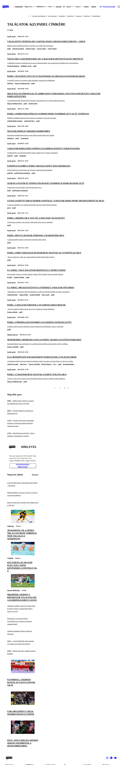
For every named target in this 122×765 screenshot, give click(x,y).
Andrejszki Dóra (29, 121)
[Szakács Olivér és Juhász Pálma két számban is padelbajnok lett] (61, 185)
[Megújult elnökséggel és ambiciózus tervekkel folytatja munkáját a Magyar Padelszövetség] (61, 97)
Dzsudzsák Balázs (68, 364)
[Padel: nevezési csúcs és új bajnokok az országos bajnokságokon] (61, 78)
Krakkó (9, 277)
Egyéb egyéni (11, 36)
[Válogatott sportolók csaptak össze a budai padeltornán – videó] (61, 43)
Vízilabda (10, 558)
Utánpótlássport (96, 16)
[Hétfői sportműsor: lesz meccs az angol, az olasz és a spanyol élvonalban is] (22, 494)
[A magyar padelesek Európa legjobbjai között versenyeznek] (61, 150)
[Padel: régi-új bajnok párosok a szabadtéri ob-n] (61, 237)
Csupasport (79, 16)
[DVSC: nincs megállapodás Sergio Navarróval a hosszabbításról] (23, 733)
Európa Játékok (12, 312)
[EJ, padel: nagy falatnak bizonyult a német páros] (61, 272)
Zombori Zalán (30, 48)
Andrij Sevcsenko (12, 364)
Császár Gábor (41, 48)
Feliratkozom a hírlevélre (23, 466)
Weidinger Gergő (26, 66)
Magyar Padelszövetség (22, 83)
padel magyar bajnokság (20, 190)
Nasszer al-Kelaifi (12, 347)
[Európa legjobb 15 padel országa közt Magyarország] (61, 168)
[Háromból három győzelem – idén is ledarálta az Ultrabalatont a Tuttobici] (22, 435)
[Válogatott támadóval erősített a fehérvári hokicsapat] (22, 633)
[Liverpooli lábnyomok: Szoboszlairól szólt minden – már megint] (22, 484)
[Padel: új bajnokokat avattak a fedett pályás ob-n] (61, 376)
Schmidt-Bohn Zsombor (14, 121)
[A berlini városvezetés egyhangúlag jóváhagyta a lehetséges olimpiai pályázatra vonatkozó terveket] (22, 423)
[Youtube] (115, 758)
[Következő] (64, 388)
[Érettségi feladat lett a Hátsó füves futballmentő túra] (22, 412)
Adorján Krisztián (18, 48)
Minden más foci (12, 335)
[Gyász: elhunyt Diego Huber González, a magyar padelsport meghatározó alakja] (61, 202)
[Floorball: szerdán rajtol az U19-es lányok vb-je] (23, 672)
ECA (54, 364)
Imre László (45, 295)
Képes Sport (70, 16)
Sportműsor (62, 16)
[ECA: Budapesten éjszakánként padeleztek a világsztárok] (61, 359)
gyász (9, 208)
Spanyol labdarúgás (13, 590)
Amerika (58, 6)
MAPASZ (10, 83)
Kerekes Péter (33, 103)
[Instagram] (107, 758)
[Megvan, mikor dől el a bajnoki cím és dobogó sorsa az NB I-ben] (22, 504)
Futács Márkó (52, 48)
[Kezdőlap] (5, 6)
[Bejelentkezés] (93, 6)
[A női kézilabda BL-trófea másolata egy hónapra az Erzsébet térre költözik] (22, 643)
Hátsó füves (87, 16)
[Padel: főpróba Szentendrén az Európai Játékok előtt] (61, 324)
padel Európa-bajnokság (22, 173)
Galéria (86, 6)
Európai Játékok (19, 277)
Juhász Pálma (23, 295)
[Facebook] (111, 758)
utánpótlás (22, 156)
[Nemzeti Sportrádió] (107, 7)
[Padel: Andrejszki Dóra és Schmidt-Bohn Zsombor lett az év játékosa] (61, 115)
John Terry (23, 364)
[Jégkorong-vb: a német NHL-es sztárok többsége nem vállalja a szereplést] (23, 522)
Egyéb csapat (11, 143)
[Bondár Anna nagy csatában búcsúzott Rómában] (22, 652)
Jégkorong (10, 526)
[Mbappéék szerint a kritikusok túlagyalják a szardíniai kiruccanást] (23, 587)
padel (9, 48)
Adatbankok (19, 6)
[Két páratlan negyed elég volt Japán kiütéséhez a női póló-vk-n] (23, 555)
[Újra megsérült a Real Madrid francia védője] (23, 704)
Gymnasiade (24, 138)
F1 (64, 6)
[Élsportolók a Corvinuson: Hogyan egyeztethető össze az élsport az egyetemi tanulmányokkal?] (22, 621)
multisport (10, 138)
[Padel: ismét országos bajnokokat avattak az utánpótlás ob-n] (61, 254)
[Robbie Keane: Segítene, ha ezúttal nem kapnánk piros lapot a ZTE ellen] (22, 402)
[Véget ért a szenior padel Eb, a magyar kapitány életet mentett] (61, 60)
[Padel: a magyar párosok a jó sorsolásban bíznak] (61, 307)
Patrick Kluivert (46, 364)
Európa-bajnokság (13, 66)
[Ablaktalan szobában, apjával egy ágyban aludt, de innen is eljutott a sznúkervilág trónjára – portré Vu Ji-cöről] (22, 608)
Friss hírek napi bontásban (39, 16)
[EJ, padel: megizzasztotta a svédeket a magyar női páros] (61, 289)
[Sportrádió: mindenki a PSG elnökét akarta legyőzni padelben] (61, 341)
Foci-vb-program (52, 16)
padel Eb (10, 156)
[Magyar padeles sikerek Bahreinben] (61, 133)
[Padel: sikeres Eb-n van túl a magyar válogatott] (61, 220)
